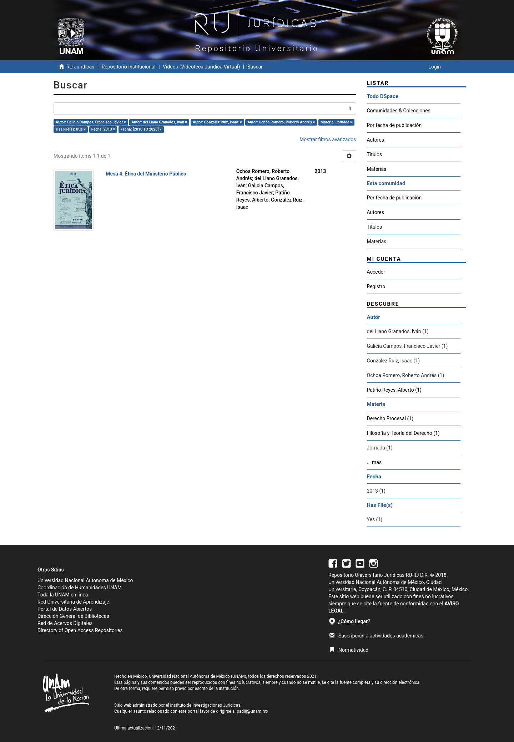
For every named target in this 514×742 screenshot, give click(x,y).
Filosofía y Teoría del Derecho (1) (403, 433)
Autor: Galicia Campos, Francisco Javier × (91, 122)
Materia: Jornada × (336, 122)
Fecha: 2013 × (103, 129)
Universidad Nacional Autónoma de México (85, 580)
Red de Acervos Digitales (64, 623)
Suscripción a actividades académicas (376, 636)
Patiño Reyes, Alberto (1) (394, 390)
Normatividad (348, 650)
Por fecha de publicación (394, 125)
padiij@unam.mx (252, 711)
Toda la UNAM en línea (62, 595)
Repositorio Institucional (129, 67)
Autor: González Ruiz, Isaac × (217, 122)
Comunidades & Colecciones (398, 110)
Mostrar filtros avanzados (327, 139)
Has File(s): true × (70, 129)
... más (374, 462)
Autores (375, 140)
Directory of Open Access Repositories (80, 630)
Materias (377, 169)
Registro (376, 286)
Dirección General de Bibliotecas (73, 616)
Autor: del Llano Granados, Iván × (159, 122)
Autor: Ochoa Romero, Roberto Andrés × (281, 122)
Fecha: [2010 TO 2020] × (141, 129)
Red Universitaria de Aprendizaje (73, 602)
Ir (350, 108)
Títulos (374, 154)
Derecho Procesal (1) (390, 418)
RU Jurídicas (80, 67)
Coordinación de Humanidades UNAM (79, 587)
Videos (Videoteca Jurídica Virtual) (201, 67)
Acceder (376, 272)
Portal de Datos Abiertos (64, 609)
